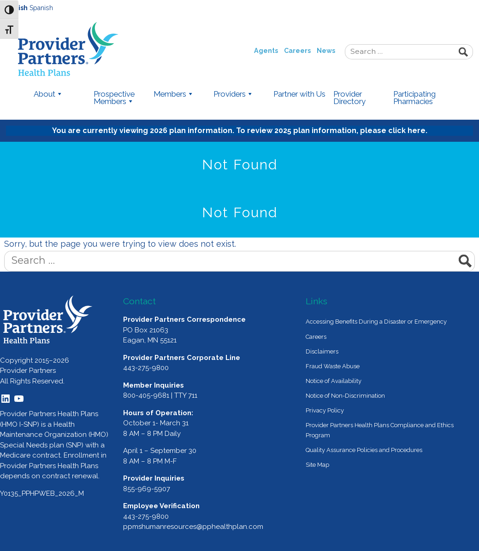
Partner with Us (299, 94)
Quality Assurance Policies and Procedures (364, 450)
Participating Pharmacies (414, 98)
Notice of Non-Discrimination (345, 395)
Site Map (317, 464)
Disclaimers (322, 351)
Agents (266, 50)
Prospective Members (114, 98)
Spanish (41, 8)
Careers (297, 50)
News (326, 50)
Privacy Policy (325, 410)
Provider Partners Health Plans (90, 49)
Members (174, 94)
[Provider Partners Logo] (48, 319)
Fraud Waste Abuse (333, 366)
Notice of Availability (333, 380)
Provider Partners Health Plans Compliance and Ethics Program (380, 430)
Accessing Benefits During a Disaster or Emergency (376, 321)
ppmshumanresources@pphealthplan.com (193, 526)
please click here (393, 130)
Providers (233, 94)
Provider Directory (349, 98)
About (48, 94)
